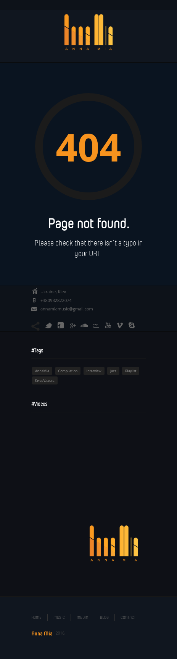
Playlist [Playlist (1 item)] (130, 370)
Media (82, 617)
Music (59, 617)
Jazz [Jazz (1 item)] (113, 370)
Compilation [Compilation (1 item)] (68, 370)
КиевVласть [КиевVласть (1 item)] (45, 380)
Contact (128, 617)
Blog (104, 617)
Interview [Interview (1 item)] (94, 370)
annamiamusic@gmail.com (66, 309)
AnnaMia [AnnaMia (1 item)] (42, 370)
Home (36, 617)
